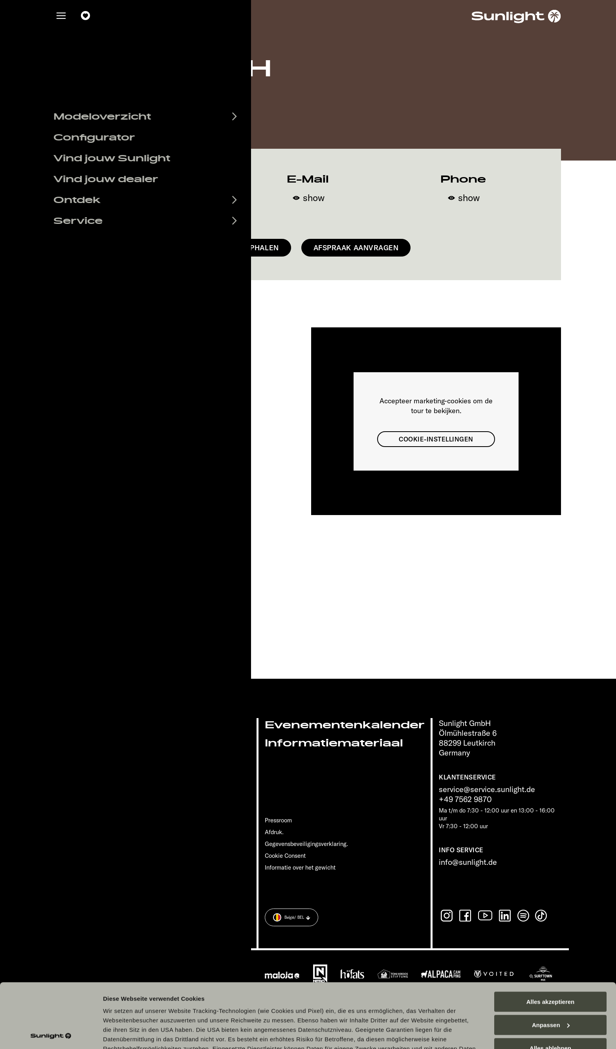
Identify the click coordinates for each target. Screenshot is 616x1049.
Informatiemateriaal (334, 743)
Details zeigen (123, 1033)
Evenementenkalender (345, 724)
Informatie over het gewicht (300, 867)
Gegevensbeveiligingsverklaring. (306, 844)
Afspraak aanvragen (356, 247)
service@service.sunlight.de (487, 789)
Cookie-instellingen (436, 439)
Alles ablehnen (550, 984)
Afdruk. (274, 832)
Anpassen (551, 960)
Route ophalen (248, 247)
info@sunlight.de (468, 862)
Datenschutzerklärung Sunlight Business (395, 993)
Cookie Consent (285, 855)
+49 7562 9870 (465, 799)
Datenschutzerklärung (296, 993)
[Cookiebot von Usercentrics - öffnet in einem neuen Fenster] (50, 1034)
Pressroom (278, 820)
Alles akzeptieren (550, 937)
